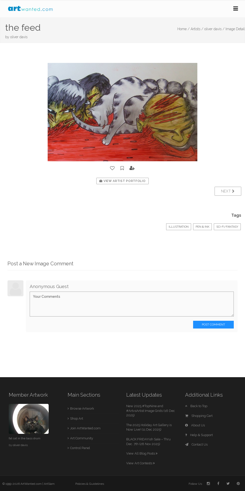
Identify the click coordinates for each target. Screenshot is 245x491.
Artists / (197, 29)
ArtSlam (49, 484)
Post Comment (213, 324)
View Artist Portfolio (122, 181)
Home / (183, 29)
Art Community (81, 438)
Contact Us (196, 444)
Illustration (179, 226)
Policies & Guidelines (89, 484)
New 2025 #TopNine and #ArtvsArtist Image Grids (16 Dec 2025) (150, 410)
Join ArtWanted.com (85, 428)
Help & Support (199, 435)
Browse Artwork (82, 408)
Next (228, 191)
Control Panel (80, 448)
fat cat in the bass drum (24, 438)
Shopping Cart (199, 416)
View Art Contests (140, 463)
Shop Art (76, 418)
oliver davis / (214, 29)
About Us (195, 425)
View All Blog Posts (141, 453)
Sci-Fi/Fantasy (227, 226)
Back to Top (196, 406)
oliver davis (18, 37)
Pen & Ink (202, 226)
